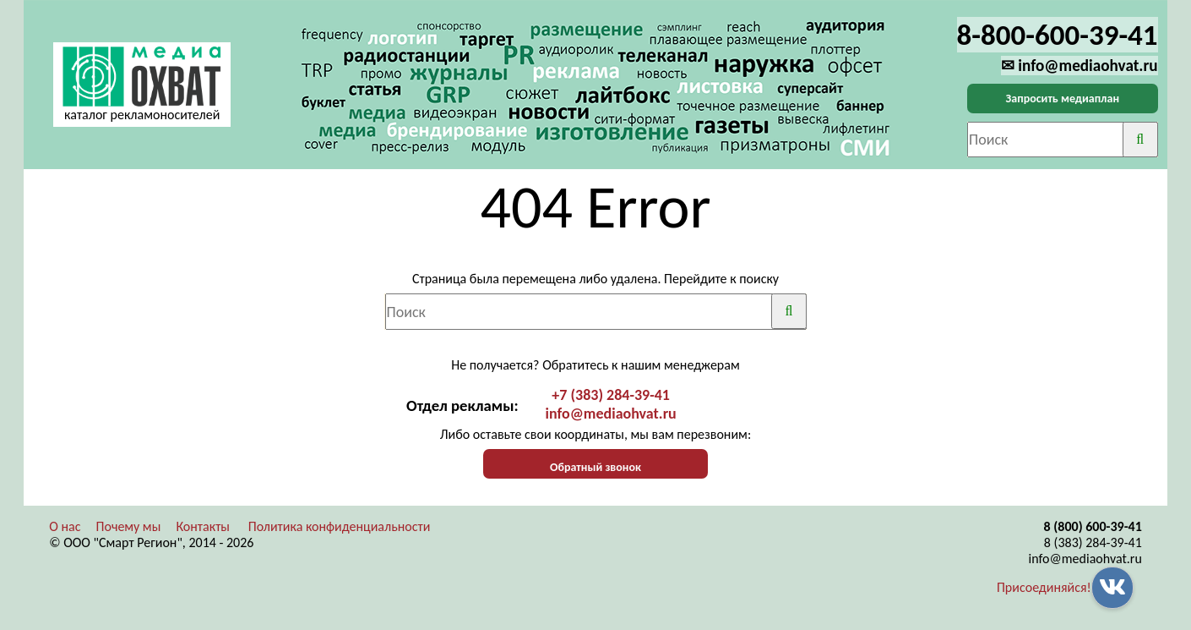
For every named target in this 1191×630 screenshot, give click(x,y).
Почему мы (128, 526)
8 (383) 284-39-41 (1093, 542)
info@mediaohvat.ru (611, 413)
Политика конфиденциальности (339, 526)
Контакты (203, 526)
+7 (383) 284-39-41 (611, 395)
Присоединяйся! (1044, 587)
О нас (64, 526)
